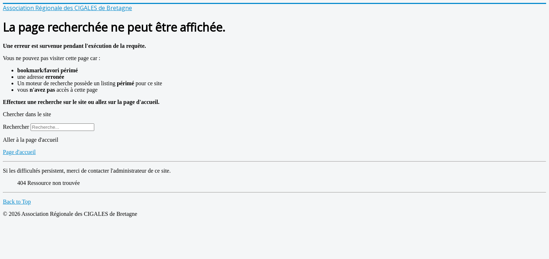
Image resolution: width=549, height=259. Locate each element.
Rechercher (16, 127)
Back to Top (17, 202)
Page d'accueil (19, 152)
